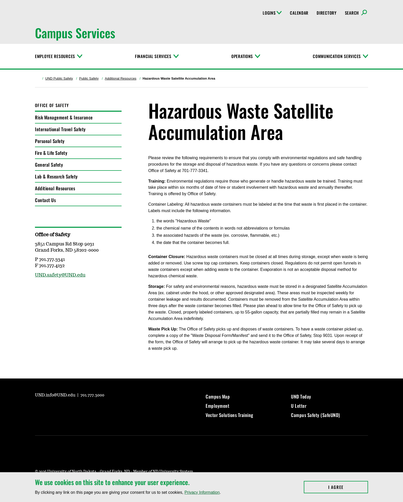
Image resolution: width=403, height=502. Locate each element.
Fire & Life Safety (51, 152)
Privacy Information (202, 492)
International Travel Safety (60, 129)
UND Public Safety (59, 78)
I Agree (348, 487)
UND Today (301, 396)
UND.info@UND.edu (55, 395)
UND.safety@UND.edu (60, 275)
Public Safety (89, 78)
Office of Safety (52, 105)
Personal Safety (50, 141)
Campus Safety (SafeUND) (315, 415)
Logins (272, 13)
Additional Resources (120, 78)
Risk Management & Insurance (64, 117)
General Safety (49, 164)
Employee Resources (55, 56)
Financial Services (153, 56)
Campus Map (218, 396)
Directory (326, 13)
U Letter (298, 405)
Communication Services (337, 56)
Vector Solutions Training (229, 415)
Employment (217, 405)
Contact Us (45, 200)
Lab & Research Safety (56, 176)
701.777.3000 (92, 395)
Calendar (299, 13)
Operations (242, 56)
